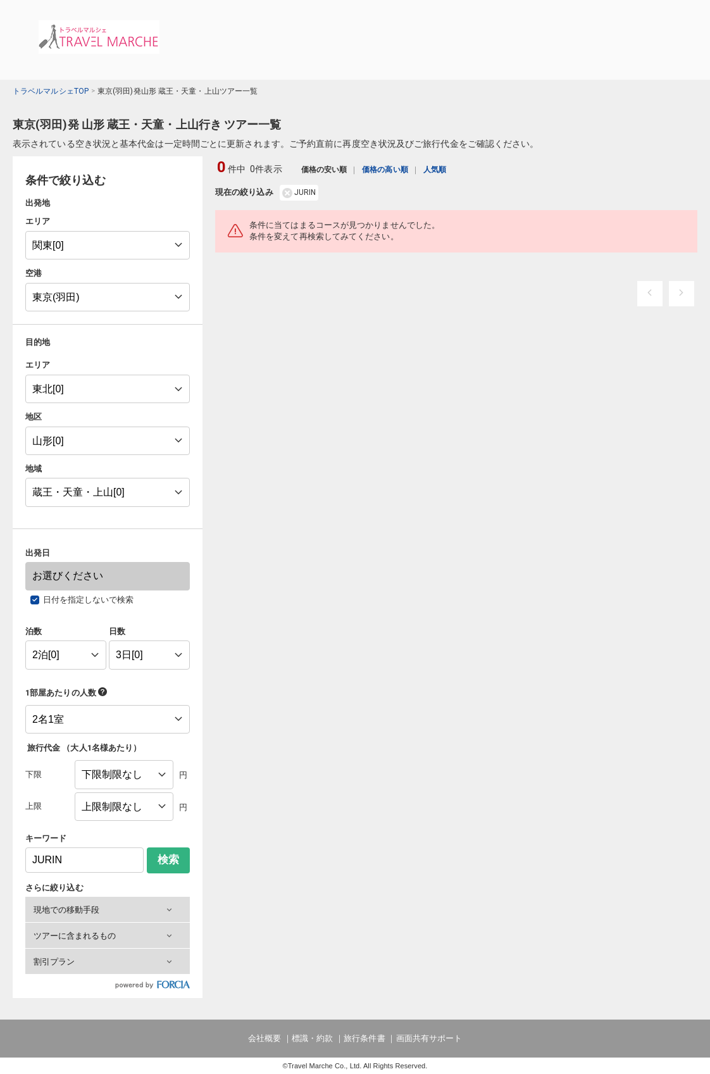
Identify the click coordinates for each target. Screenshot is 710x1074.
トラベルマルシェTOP (51, 91)
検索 (168, 860)
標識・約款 (312, 1038)
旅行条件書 (364, 1038)
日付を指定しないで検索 (88, 599)
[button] (107, 909)
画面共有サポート (429, 1038)
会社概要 (264, 1038)
